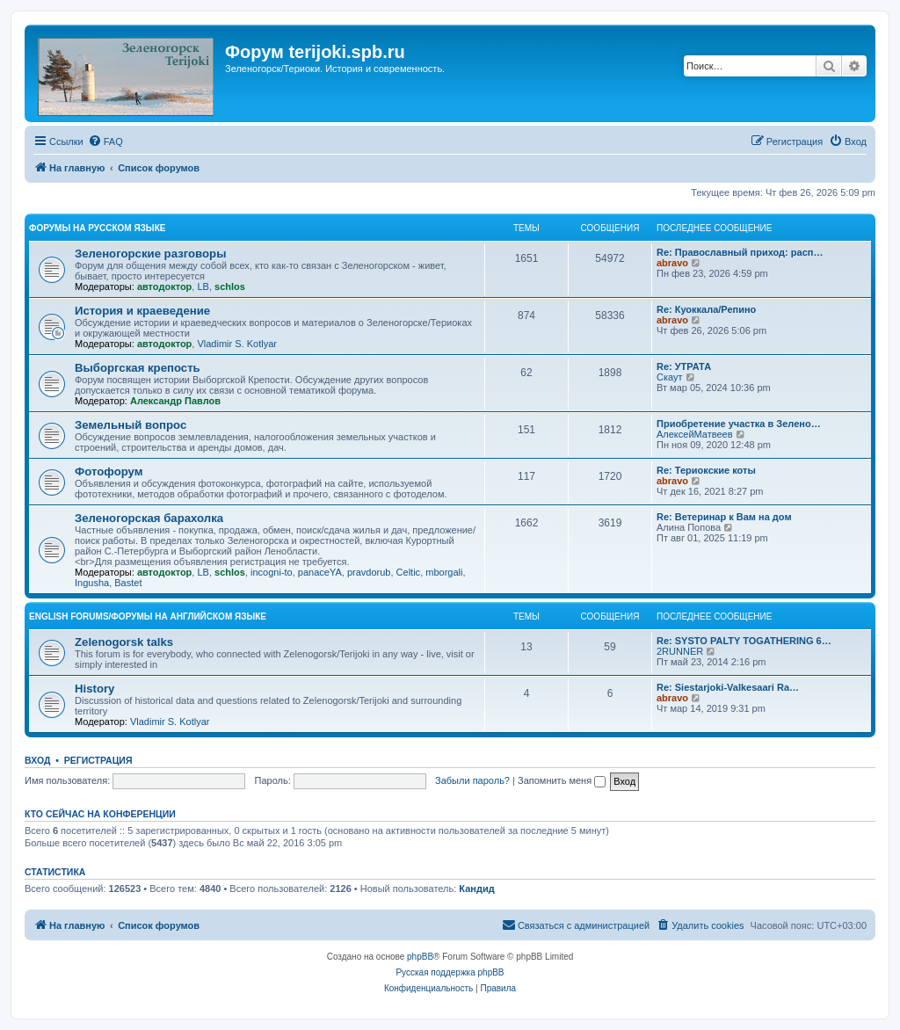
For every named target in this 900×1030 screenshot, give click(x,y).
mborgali (443, 572)
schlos (229, 286)
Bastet (128, 582)
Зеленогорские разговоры (150, 253)
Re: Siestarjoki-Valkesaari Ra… (728, 687)
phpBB (420, 956)
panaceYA (320, 572)
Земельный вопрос (130, 425)
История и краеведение (142, 310)
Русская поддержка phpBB (450, 972)
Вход (37, 760)
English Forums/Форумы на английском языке (147, 616)
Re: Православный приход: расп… (740, 252)
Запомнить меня (562, 780)
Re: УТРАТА (684, 366)
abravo (672, 263)
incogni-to (271, 572)
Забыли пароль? (472, 780)
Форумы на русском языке (97, 228)
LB (202, 286)
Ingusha (92, 582)
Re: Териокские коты (706, 470)
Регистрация (98, 760)
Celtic (408, 572)
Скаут (670, 377)
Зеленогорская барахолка (149, 518)
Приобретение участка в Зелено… (739, 423)
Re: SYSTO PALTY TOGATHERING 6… (744, 640)
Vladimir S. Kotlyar (236, 343)
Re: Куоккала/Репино (706, 309)
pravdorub (369, 572)
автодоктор (164, 286)
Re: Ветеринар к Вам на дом (724, 516)
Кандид (476, 888)
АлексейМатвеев (695, 434)
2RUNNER (680, 651)
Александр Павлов (175, 400)
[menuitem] (105, 141)
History (94, 688)
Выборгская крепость (137, 367)
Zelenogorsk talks (124, 642)
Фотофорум (109, 471)
